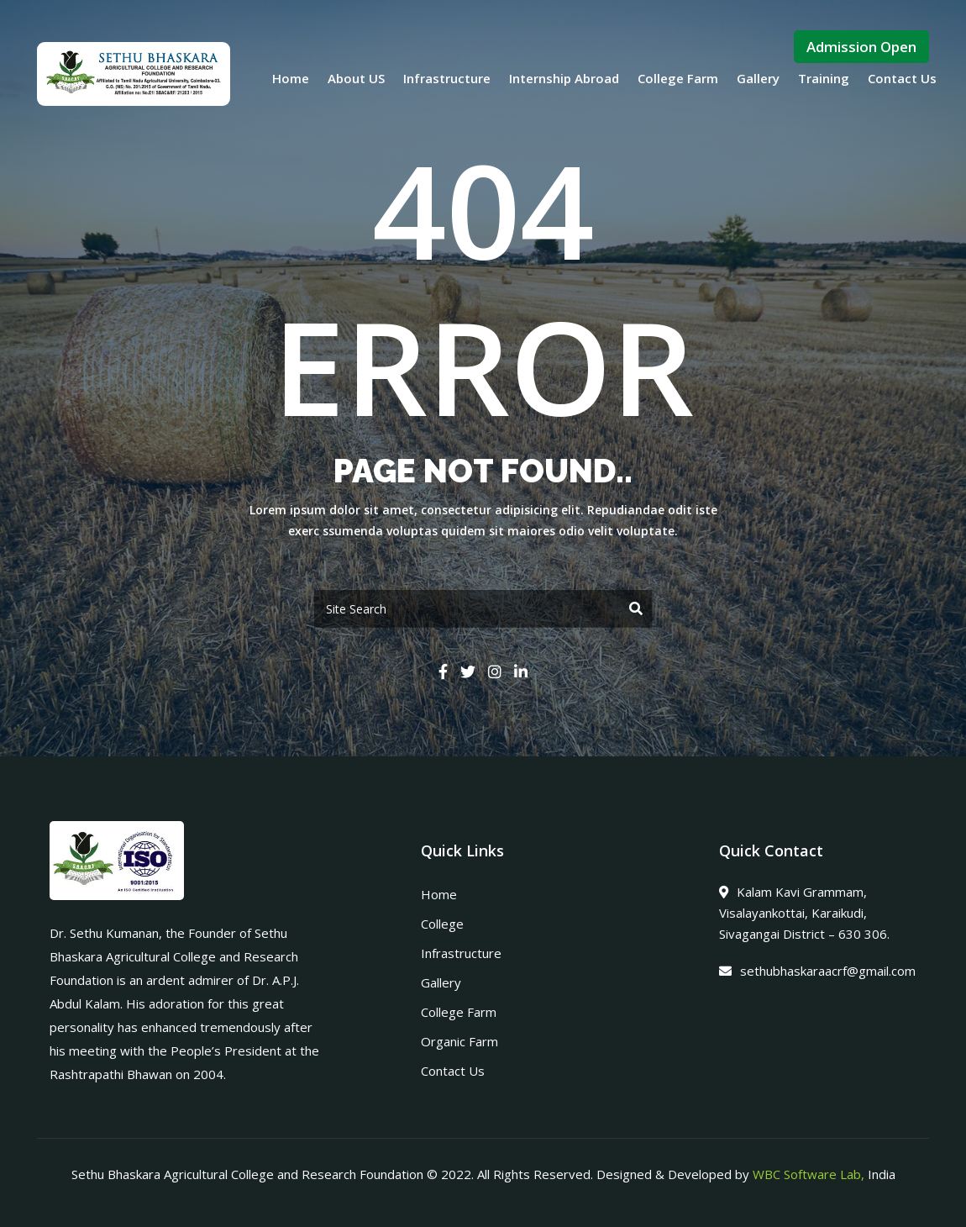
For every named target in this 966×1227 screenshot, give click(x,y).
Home (290, 78)
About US (356, 78)
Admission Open (861, 46)
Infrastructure (447, 78)
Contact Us (902, 78)
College (442, 923)
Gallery (758, 78)
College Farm (678, 78)
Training (823, 78)
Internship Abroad (564, 78)
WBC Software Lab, (808, 1174)
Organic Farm (459, 1041)
